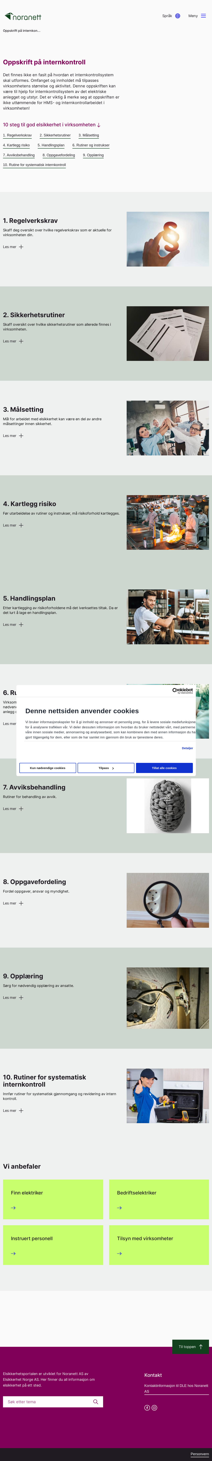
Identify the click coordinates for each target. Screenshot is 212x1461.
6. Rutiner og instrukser (90, 145)
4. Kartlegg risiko (16, 145)
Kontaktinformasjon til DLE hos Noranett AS (176, 1388)
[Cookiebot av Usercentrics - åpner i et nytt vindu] (175, 691)
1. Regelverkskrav (17, 135)
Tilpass (106, 768)
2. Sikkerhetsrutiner (55, 135)
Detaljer (187, 748)
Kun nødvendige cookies (47, 768)
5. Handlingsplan (51, 145)
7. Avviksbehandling (19, 155)
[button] (171, 16)
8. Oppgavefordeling (59, 155)
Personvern (200, 1454)
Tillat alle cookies (164, 768)
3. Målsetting (89, 135)
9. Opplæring (93, 155)
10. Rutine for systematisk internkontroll (34, 165)
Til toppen (191, 1347)
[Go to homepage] (23, 16)
